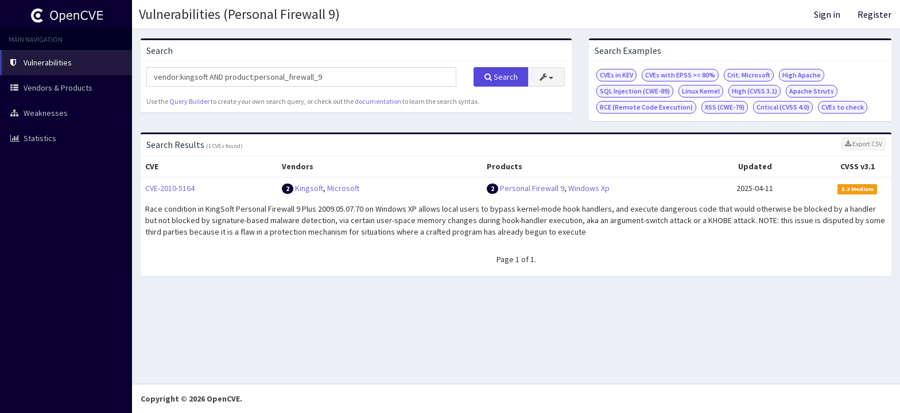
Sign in (827, 14)
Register (874, 14)
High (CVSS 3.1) (754, 91)
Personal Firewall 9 (532, 188)
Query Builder (189, 101)
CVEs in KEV (616, 75)
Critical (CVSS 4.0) (783, 107)
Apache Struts (811, 91)
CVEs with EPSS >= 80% (680, 75)
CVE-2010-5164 (170, 188)
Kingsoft (309, 188)
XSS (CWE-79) (724, 107)
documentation (378, 101)
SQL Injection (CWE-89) (635, 91)
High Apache (801, 75)
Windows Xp (589, 188)
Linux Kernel (701, 91)
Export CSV (863, 143)
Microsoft (343, 188)
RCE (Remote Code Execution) (646, 107)
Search (501, 77)
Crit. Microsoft (748, 75)
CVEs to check (842, 107)
